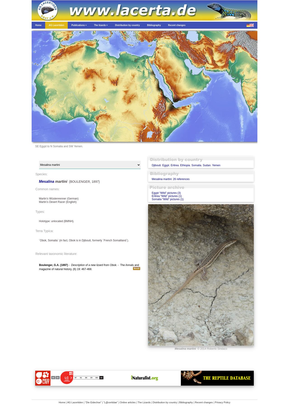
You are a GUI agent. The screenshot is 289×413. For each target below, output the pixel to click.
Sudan (207, 165)
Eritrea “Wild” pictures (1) (167, 196)
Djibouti (156, 165)
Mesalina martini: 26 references (170, 179)
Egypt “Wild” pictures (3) (166, 193)
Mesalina (47, 181)
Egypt (165, 165)
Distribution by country (165, 402)
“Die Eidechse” (93, 402)
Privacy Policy (222, 402)
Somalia (196, 165)
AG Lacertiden (75, 402)
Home (62, 402)
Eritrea (175, 165)
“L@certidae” (110, 402)
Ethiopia (185, 165)
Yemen (216, 165)
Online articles (128, 402)
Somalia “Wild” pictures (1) (168, 199)
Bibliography (186, 402)
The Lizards (144, 402)
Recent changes (204, 402)
